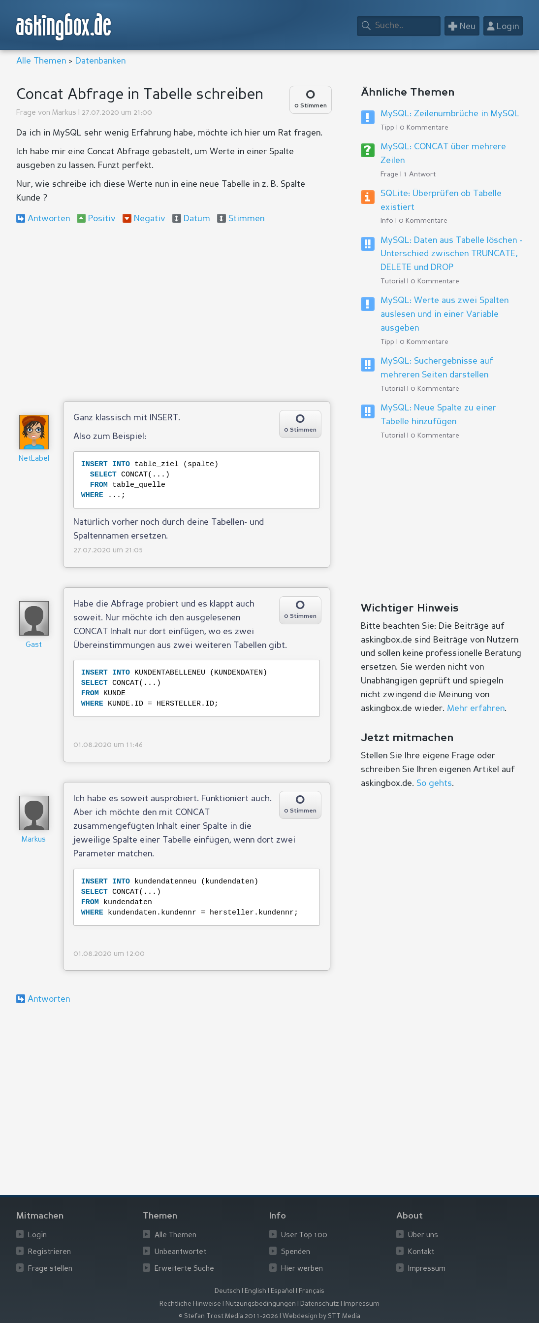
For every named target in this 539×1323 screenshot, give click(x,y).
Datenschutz (319, 1304)
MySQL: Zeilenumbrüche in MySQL (449, 113)
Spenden (295, 1252)
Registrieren (49, 1252)
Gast (34, 645)
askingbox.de (64, 26)
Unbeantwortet (180, 1252)
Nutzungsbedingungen (260, 1304)
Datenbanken (100, 61)
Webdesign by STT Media (321, 1316)
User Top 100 (304, 1235)
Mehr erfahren (476, 708)
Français (311, 1291)
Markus (64, 113)
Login (37, 1235)
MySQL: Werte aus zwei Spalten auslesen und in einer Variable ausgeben (444, 314)
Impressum (426, 1269)
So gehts (434, 783)
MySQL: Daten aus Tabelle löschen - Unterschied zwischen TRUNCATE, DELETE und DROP (451, 254)
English (255, 1291)
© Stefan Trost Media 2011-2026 (228, 1316)
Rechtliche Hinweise (190, 1304)
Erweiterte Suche (184, 1269)
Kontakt (421, 1252)
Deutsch (227, 1291)
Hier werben (302, 1269)
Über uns (423, 1235)
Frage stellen (50, 1269)
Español (282, 1291)
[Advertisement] (173, 312)
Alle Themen (41, 61)
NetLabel (34, 459)
